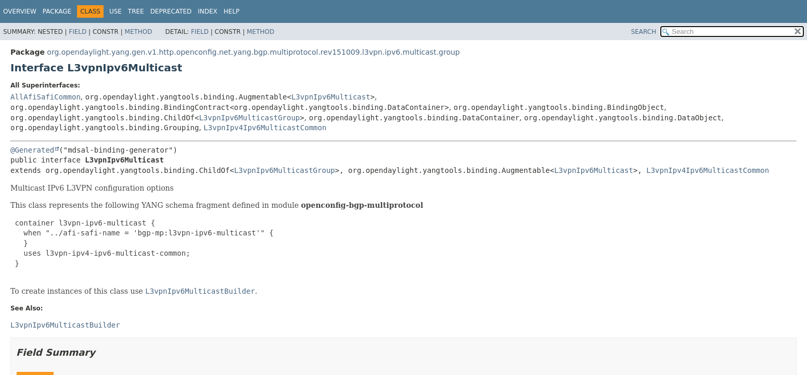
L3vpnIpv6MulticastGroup (249, 118)
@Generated (32, 150)
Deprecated (171, 11)
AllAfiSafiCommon (45, 97)
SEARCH (644, 31)
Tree (136, 11)
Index (207, 11)
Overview (19, 11)
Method (138, 31)
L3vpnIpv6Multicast (330, 97)
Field (77, 31)
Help (232, 11)
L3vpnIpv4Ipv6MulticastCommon (264, 127)
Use (115, 11)
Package (57, 11)
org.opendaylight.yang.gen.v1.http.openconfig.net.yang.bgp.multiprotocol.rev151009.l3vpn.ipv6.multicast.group (253, 52)
